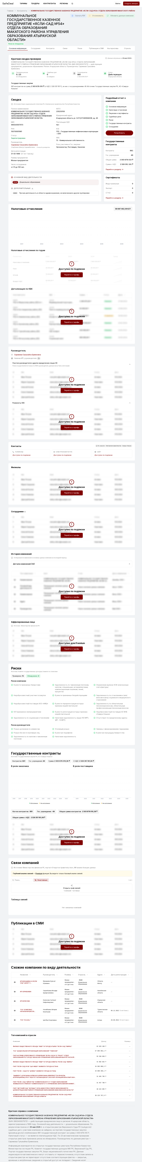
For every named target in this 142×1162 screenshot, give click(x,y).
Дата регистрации (120, 975)
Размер (69, 975)
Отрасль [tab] (127, 48)
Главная (10, 11)
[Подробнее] (15, 982)
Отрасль (83, 975)
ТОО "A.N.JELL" (25, 1020)
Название (25, 975)
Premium (39, 873)
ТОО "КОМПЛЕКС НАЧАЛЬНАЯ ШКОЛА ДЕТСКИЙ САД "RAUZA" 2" (29, 1010)
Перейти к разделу (114, 169)
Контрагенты (49, 3)
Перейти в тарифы (71, 275)
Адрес (101, 975)
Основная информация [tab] (18, 48)
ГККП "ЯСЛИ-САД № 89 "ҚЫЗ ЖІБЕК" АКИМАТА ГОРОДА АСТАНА (35, 1066)
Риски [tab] (80, 48)
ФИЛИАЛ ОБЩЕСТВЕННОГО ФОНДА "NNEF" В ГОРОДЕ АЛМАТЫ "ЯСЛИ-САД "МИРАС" (43, 1062)
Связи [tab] (65, 48)
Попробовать (119, 133)
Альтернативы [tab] (112, 48)
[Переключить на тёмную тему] (72, 3)
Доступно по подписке (22, 455)
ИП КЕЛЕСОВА (25, 1001)
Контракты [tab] (50, 48)
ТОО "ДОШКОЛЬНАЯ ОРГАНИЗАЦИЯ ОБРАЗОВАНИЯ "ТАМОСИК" (35, 1051)
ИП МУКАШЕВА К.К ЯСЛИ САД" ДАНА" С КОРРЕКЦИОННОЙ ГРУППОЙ (28, 982)
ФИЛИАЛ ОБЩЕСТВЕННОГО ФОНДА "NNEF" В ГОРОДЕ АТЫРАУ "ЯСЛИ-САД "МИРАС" (42, 1046)
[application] (71, 229)
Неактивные (41, 880)
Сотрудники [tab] (35, 48)
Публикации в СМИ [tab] (96, 48)
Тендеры (35, 3)
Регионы (64, 3)
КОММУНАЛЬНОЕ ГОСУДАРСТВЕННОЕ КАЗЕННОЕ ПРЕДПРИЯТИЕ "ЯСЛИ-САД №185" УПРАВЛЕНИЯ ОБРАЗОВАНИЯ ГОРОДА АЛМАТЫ (42, 1095)
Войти (117, 3)
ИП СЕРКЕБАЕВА (25, 991)
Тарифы (23, 3)
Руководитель (50, 975)
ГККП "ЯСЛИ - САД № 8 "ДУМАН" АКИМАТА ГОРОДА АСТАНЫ (34, 1071)
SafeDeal (8, 3)
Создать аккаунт (131, 3)
